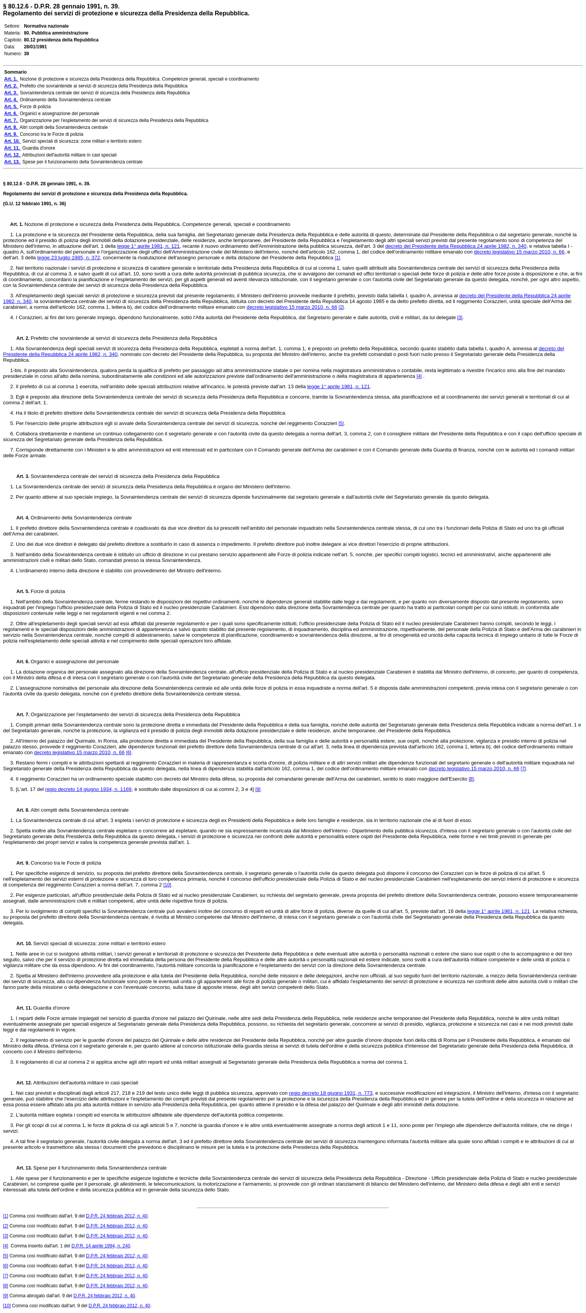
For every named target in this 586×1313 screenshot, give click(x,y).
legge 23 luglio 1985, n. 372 (68, 257)
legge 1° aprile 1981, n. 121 (148, 246)
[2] (341, 307)
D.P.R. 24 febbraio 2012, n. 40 (117, 1216)
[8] (471, 779)
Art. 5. (20, 591)
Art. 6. (20, 661)
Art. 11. (21, 1008)
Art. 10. (21, 943)
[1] (337, 257)
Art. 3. (20, 476)
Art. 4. (20, 518)
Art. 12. (21, 1083)
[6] (128, 752)
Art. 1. (17, 224)
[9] (257, 789)
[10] (167, 885)
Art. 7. (20, 714)
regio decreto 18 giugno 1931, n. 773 (331, 1093)
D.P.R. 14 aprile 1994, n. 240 (100, 1246)
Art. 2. (20, 338)
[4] (419, 376)
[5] (340, 423)
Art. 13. (21, 1168)
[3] (459, 317)
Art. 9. (20, 863)
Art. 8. (20, 810)
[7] (523, 768)
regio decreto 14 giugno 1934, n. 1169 (88, 789)
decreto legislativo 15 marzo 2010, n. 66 (519, 252)
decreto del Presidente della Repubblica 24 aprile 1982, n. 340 (455, 246)
